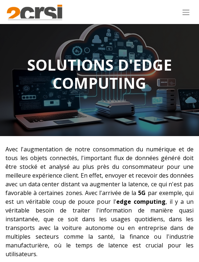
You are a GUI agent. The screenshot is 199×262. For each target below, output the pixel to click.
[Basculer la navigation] (186, 12)
